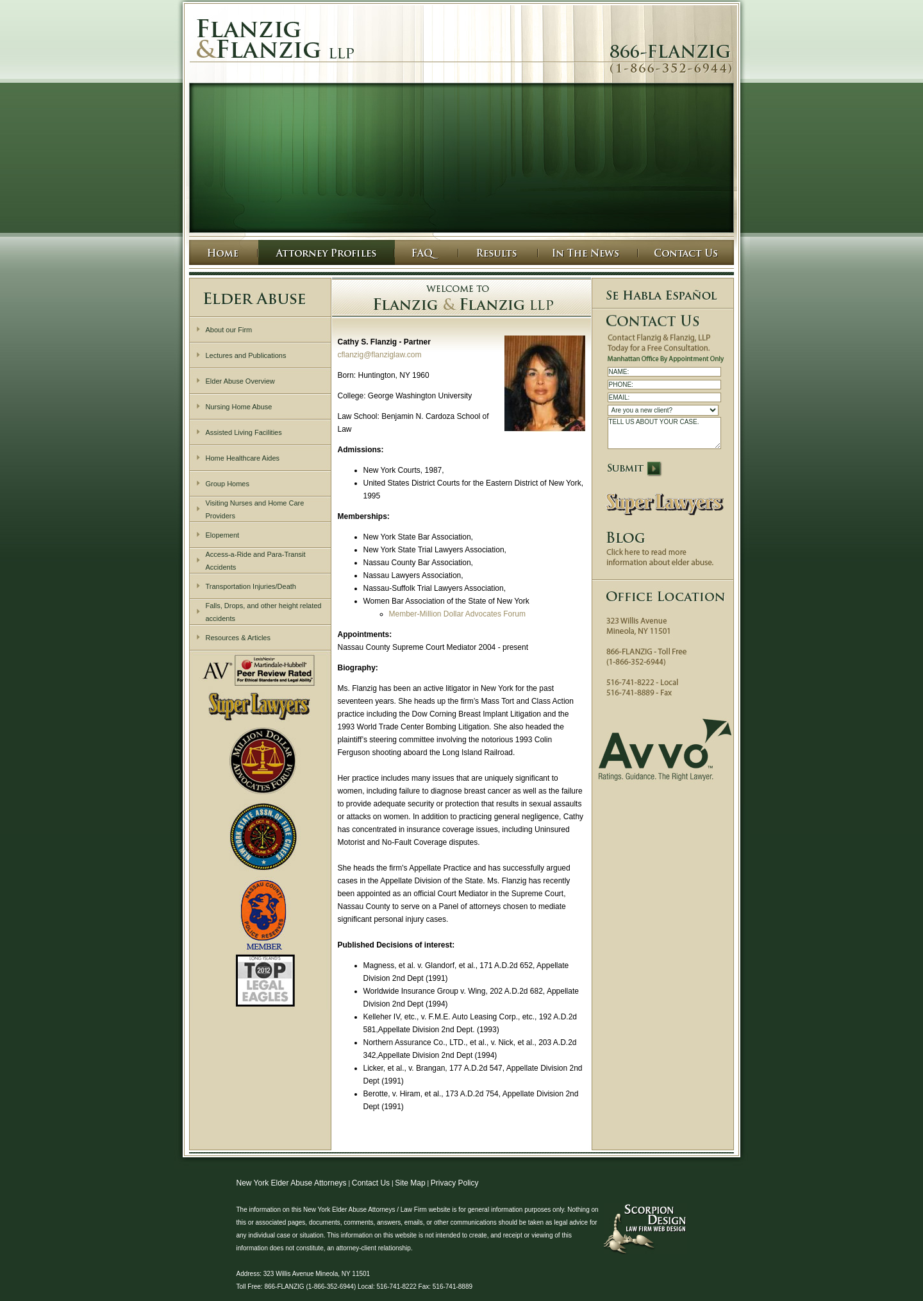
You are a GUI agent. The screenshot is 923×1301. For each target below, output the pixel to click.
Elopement (223, 535)
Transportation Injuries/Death (251, 586)
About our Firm (229, 330)
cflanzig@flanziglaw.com (380, 354)
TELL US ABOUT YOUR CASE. (664, 433)
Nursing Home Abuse (239, 407)
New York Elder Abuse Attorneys (292, 1182)
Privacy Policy (455, 1182)
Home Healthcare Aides (243, 458)
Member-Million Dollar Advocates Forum (457, 613)
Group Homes (227, 484)
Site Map (410, 1182)
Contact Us (371, 1182)
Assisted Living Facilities (244, 432)
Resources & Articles (238, 638)
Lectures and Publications (246, 355)
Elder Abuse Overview (240, 381)
